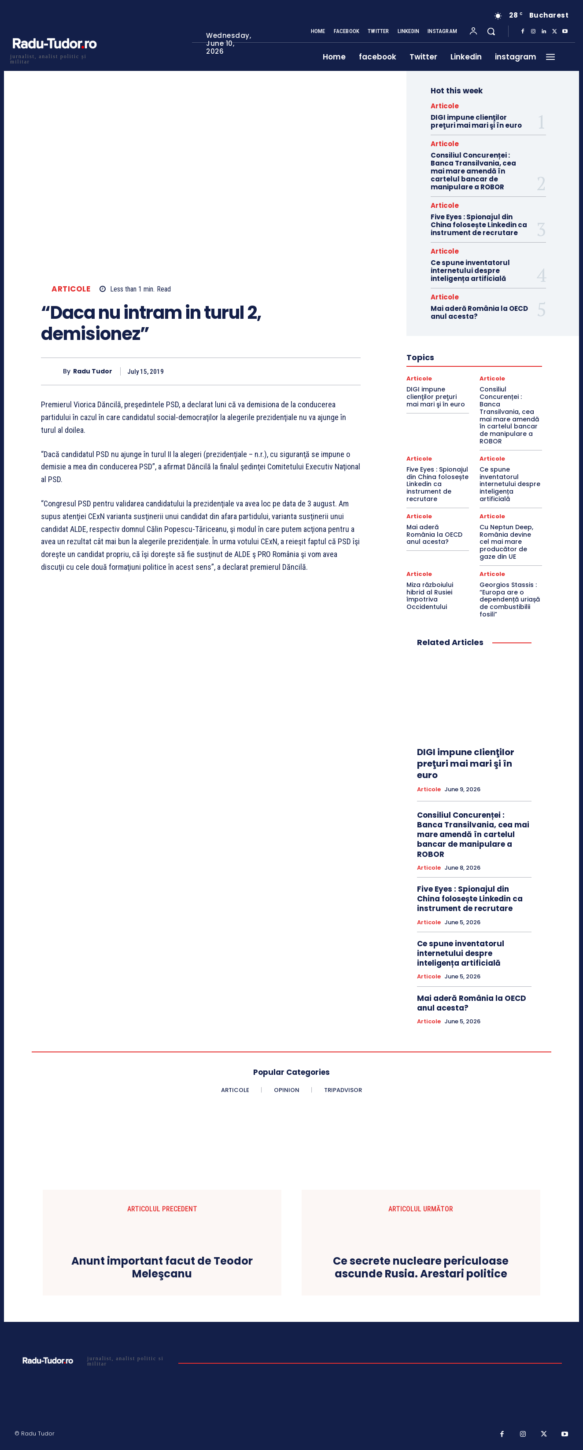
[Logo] (95, 1360)
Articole (71, 289)
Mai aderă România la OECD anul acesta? (479, 312)
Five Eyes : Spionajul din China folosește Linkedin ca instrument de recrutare (479, 224)
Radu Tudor (92, 371)
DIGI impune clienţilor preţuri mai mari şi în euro (476, 121)
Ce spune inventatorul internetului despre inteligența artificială (470, 270)
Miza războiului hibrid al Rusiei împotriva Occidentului (429, 595)
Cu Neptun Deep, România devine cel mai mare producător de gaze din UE (506, 542)
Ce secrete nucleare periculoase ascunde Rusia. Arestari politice (421, 1267)
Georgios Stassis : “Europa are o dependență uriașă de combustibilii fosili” (510, 599)
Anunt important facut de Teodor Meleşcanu (162, 1267)
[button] (491, 31)
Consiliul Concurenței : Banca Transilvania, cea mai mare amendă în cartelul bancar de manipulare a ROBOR (473, 171)
